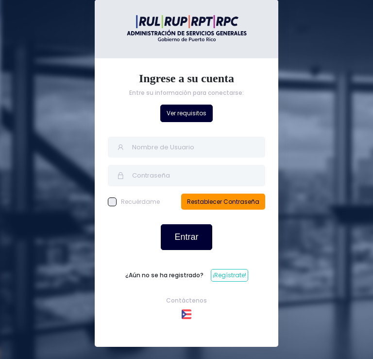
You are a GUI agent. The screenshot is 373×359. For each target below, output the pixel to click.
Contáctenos (186, 300)
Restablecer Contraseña (223, 201)
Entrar (186, 237)
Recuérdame (134, 201)
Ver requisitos (186, 113)
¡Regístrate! (229, 275)
